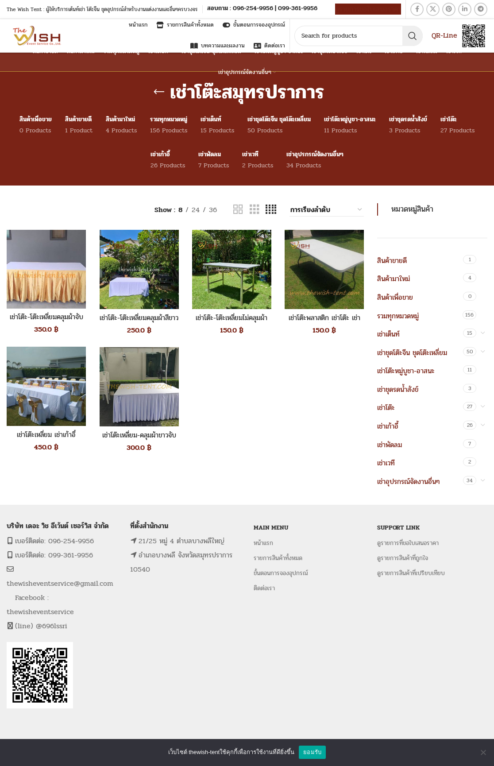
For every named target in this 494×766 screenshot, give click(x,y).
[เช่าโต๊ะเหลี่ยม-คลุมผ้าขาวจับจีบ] (138, 386)
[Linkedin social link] (464, 9)
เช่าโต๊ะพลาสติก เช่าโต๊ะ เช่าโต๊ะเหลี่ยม (324, 322)
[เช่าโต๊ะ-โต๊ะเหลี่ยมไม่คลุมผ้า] (231, 269)
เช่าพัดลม (389, 444)
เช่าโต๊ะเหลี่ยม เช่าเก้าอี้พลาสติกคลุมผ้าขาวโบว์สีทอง (46, 439)
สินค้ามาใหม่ (393, 278)
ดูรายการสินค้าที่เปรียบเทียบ (411, 573)
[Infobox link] (262, 9)
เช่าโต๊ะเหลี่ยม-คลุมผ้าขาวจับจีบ (138, 439)
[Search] (358, 36)
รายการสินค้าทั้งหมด (278, 558)
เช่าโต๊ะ (386, 407)
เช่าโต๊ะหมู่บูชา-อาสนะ (406, 370)
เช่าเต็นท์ (388, 334)
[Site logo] (38, 35)
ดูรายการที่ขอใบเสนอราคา (408, 543)
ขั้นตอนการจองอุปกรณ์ (281, 573)
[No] (483, 752)
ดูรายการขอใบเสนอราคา (368, 9)
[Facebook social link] (417, 9)
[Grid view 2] (238, 209)
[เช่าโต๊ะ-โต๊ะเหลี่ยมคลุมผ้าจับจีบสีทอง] (46, 269)
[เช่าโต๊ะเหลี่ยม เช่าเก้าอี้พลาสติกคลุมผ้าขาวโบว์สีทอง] (46, 386)
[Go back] (159, 92)
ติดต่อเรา (264, 588)
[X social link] (433, 9)
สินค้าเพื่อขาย (395, 297)
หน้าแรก (263, 543)
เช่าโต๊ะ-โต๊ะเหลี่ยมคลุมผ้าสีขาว (139, 322)
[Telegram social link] (480, 9)
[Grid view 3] (254, 209)
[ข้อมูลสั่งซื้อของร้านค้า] (326, 210)
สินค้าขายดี (392, 260)
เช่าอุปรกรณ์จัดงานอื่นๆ (408, 481)
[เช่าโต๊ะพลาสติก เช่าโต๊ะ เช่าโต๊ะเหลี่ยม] (324, 269)
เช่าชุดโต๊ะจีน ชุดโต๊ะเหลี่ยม (412, 352)
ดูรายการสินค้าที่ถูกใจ (402, 558)
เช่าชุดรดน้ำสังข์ (397, 389)
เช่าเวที (386, 462)
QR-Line (444, 35)
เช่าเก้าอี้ (387, 426)
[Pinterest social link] (448, 9)
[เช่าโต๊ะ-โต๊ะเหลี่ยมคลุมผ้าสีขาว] (138, 269)
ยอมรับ (312, 752)
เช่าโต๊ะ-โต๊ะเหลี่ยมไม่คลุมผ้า (231, 317)
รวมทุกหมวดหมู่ (398, 315)
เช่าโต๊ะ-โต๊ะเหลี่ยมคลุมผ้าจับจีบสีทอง (46, 322)
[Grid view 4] (271, 209)
